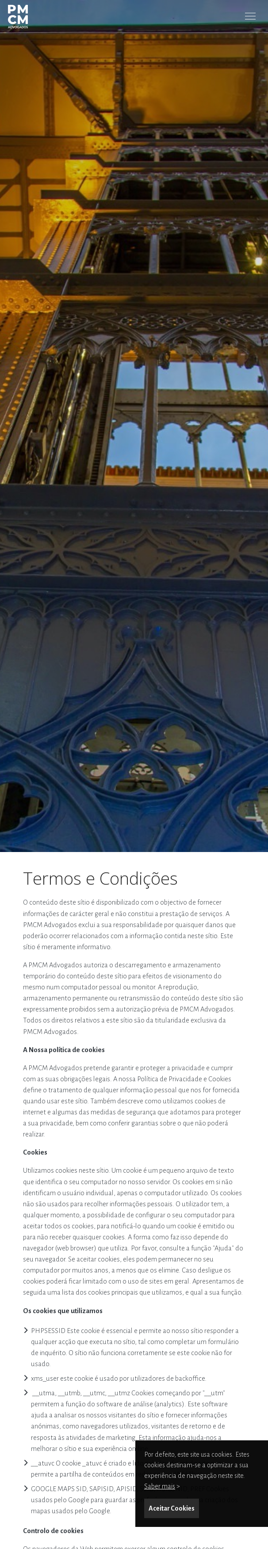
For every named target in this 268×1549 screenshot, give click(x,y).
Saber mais (159, 1486)
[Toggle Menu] (250, 16)
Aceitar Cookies (172, 1508)
